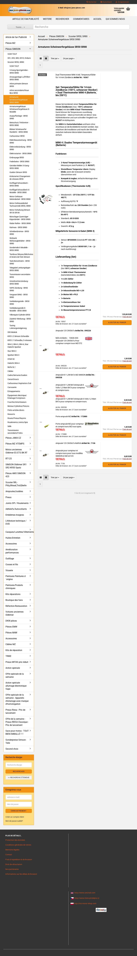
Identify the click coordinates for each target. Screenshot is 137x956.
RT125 (9, 458)
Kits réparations (13, 594)
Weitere (47, 19)
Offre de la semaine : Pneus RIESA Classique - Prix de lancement (17, 722)
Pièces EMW (11, 626)
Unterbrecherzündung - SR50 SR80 (19, 282)
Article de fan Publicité (25, 19)
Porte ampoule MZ (63, 416)
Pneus (8, 497)
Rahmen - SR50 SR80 (18, 227)
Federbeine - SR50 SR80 (19, 161)
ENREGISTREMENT (18, 811)
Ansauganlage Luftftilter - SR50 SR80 (20, 78)
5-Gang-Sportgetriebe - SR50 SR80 (19, 71)
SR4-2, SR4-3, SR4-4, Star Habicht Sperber (18, 345)
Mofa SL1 (12, 367)
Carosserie (12, 387)
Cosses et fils (12, 564)
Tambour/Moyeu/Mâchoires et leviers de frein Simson (21, 255)
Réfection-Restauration (16, 606)
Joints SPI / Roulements (17, 503)
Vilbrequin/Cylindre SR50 (20, 315)
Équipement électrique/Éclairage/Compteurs (17, 396)
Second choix (12, 749)
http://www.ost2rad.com (84, 893)
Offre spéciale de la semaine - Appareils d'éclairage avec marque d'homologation (17, 699)
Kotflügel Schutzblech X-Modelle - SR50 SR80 (20, 191)
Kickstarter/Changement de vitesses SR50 (20, 177)
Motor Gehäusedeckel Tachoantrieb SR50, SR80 (20, 204)
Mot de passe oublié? (14, 821)
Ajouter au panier (117, 322)
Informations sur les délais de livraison (21, 874)
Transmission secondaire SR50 (20, 275)
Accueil (97, 19)
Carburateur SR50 (17, 136)
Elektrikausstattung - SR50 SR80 (21, 141)
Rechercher (91, 2)
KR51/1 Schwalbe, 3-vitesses (20, 340)
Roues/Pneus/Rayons (17, 418)
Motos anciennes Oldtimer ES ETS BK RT (16, 451)
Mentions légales (12, 850)
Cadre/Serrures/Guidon (17, 375)
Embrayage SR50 (17, 157)
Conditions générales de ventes (18, 845)
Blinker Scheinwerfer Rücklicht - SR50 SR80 (19, 130)
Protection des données (15, 840)
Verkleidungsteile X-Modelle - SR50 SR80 (18, 309)
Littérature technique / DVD (16, 522)
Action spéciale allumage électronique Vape (16, 685)
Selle (9, 426)
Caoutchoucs (13, 379)
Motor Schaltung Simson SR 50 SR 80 (20, 211)
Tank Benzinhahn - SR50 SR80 (20, 262)
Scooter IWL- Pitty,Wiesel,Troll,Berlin (16, 484)
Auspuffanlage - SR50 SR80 (19, 117)
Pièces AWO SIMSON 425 (15, 475)
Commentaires (81, 19)
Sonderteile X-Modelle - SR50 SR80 (19, 248)
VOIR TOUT (12, 54)
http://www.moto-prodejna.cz (86, 898)
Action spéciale (13, 668)
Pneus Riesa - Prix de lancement (15, 711)
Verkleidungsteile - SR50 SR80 (19, 302)
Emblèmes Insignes (15, 515)
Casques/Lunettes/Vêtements (20, 532)
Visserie (9, 570)
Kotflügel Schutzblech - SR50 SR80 (19, 184)
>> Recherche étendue (18, 777)
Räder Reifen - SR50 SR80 (20, 223)
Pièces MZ (10, 43)
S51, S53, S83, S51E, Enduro (19, 58)
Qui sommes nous (115, 19)
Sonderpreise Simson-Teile (16, 741)
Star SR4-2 (12, 351)
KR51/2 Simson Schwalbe (18, 336)
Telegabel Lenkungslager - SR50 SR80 (20, 269)
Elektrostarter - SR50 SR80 (21, 153)
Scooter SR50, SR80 (16, 62)
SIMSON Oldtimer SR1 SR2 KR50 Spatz (16, 466)
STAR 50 (11, 359)
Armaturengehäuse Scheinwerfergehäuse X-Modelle (20, 109)
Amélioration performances (12, 551)
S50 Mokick (12, 332)
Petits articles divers (16, 410)
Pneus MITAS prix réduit (17, 662)
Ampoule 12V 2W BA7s (65, 331)
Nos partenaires (12, 869)
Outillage (10, 558)
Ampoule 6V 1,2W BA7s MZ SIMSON (71, 375)
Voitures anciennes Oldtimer (15, 613)
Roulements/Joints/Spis (18, 422)
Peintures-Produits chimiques (14, 587)
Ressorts (11, 414)
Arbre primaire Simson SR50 (19, 85)
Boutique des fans (14, 600)
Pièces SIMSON (13, 49)
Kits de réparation (14, 650)
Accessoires (11, 543)
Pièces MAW (11, 632)
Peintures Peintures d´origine (16, 578)
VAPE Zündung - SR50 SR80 (19, 289)
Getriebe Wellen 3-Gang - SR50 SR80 (20, 166)
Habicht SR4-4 (13, 363)
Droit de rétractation (13, 864)
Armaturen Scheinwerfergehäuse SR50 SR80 (19, 99)
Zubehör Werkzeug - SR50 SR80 (20, 320)
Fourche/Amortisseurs (17, 402)
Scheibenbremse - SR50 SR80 (19, 232)
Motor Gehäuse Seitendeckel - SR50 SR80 (20, 197)
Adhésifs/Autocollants (16, 509)
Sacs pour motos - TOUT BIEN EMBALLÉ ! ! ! (17, 732)
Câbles (10, 371)
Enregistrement (122, 2)
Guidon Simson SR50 (18, 172)
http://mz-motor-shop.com (85, 903)
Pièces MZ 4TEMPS (15, 443)
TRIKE (8, 656)
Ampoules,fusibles (14, 491)
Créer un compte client (15, 817)
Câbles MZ (11, 644)
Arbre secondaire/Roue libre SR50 (19, 91)
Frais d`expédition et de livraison (18, 859)
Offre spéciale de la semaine (15, 675)
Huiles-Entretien (13, 538)
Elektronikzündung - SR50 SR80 (20, 148)
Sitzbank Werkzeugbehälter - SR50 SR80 (20, 241)
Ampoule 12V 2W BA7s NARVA (69, 443)
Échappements (14, 391)
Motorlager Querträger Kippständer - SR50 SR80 (20, 218)
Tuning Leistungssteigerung (18, 326)
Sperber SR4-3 (13, 355)
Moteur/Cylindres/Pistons (18, 406)
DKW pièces (11, 621)
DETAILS (60, 316)
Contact (8, 854)
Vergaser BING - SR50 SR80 (19, 295)
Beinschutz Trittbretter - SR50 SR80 (19, 123)
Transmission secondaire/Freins (15, 431)
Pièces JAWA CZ (13, 438)
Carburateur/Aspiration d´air (19, 383)
